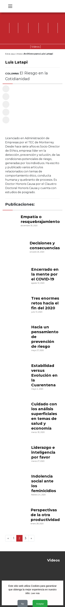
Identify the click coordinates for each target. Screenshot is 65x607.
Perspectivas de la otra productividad (45, 515)
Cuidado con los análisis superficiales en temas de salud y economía (44, 416)
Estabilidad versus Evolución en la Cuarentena (44, 375)
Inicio (19, 53)
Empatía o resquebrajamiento (40, 219)
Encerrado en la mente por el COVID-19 (45, 274)
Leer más (35, 593)
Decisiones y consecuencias (45, 245)
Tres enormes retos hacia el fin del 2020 (45, 303)
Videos (35, 46)
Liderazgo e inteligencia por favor (43, 452)
